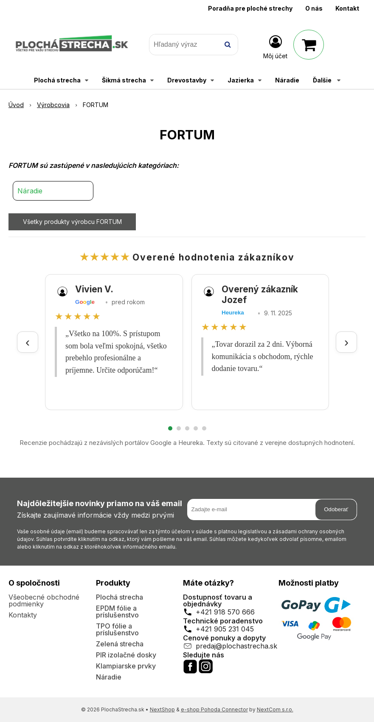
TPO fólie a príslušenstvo (117, 629)
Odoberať (336, 509)
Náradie (29, 191)
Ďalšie (326, 80)
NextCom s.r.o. (275, 709)
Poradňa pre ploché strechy (250, 8)
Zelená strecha (119, 644)
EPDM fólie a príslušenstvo (117, 611)
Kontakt (347, 8)
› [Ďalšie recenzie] (346, 342)
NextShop (162, 709)
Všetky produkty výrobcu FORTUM (72, 221)
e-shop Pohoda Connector (214, 709)
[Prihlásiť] (275, 46)
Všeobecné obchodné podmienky (43, 600)
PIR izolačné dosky (126, 655)
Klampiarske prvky (126, 666)
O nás (314, 8)
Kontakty (22, 615)
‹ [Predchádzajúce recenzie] (27, 342)
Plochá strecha (119, 597)
